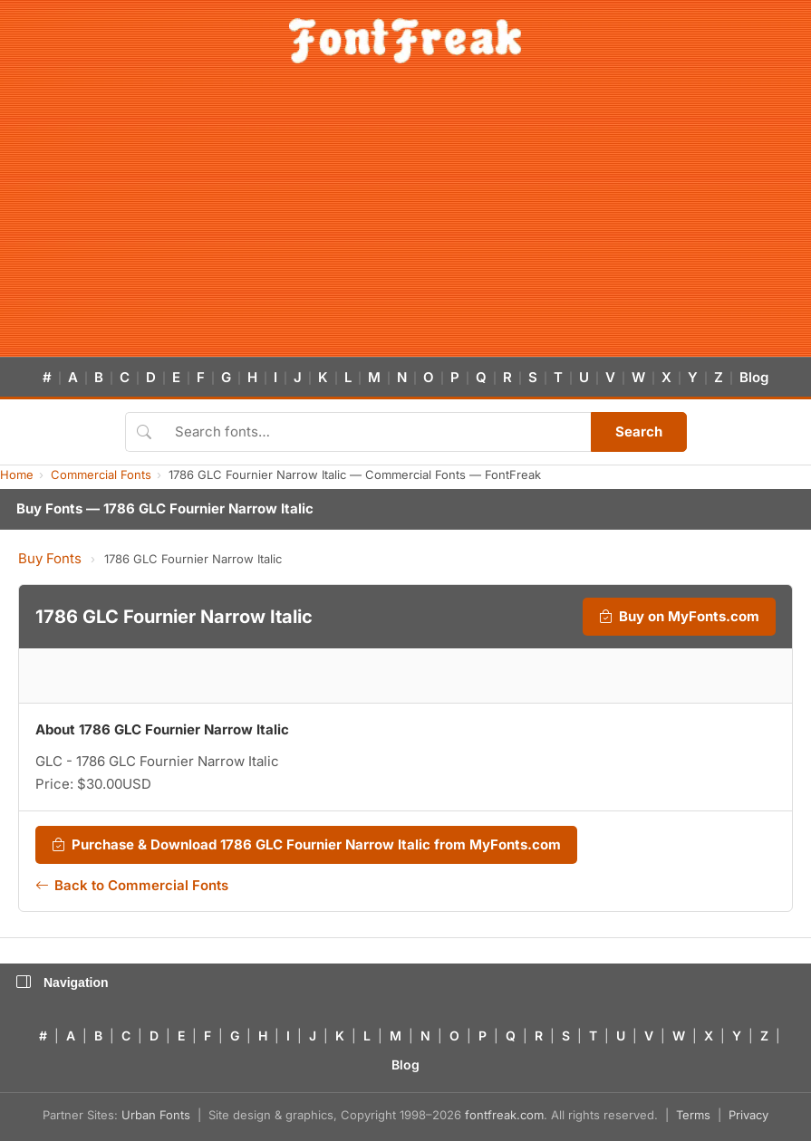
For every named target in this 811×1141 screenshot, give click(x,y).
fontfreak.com (504, 1114)
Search (638, 431)
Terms (693, 1114)
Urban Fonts (155, 1114)
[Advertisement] (405, 221)
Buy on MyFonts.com (679, 617)
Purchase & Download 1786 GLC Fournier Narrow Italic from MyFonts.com (306, 845)
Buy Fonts (50, 558)
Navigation (62, 982)
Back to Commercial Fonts (131, 885)
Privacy (748, 1114)
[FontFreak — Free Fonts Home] (405, 40)
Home (17, 474)
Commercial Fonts (101, 474)
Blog (753, 377)
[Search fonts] (376, 432)
